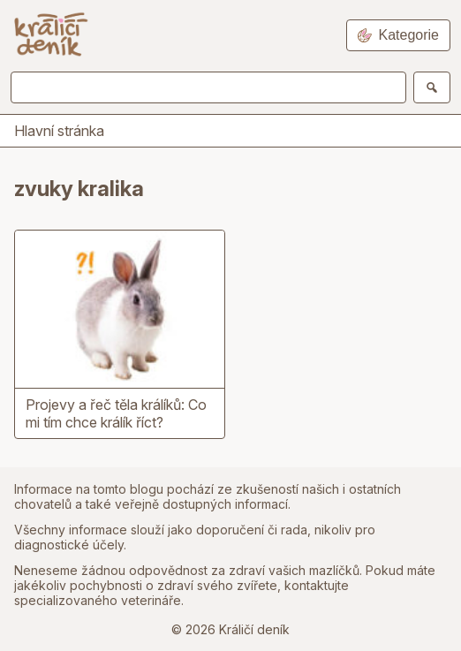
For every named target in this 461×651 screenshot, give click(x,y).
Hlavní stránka (59, 131)
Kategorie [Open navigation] (399, 34)
